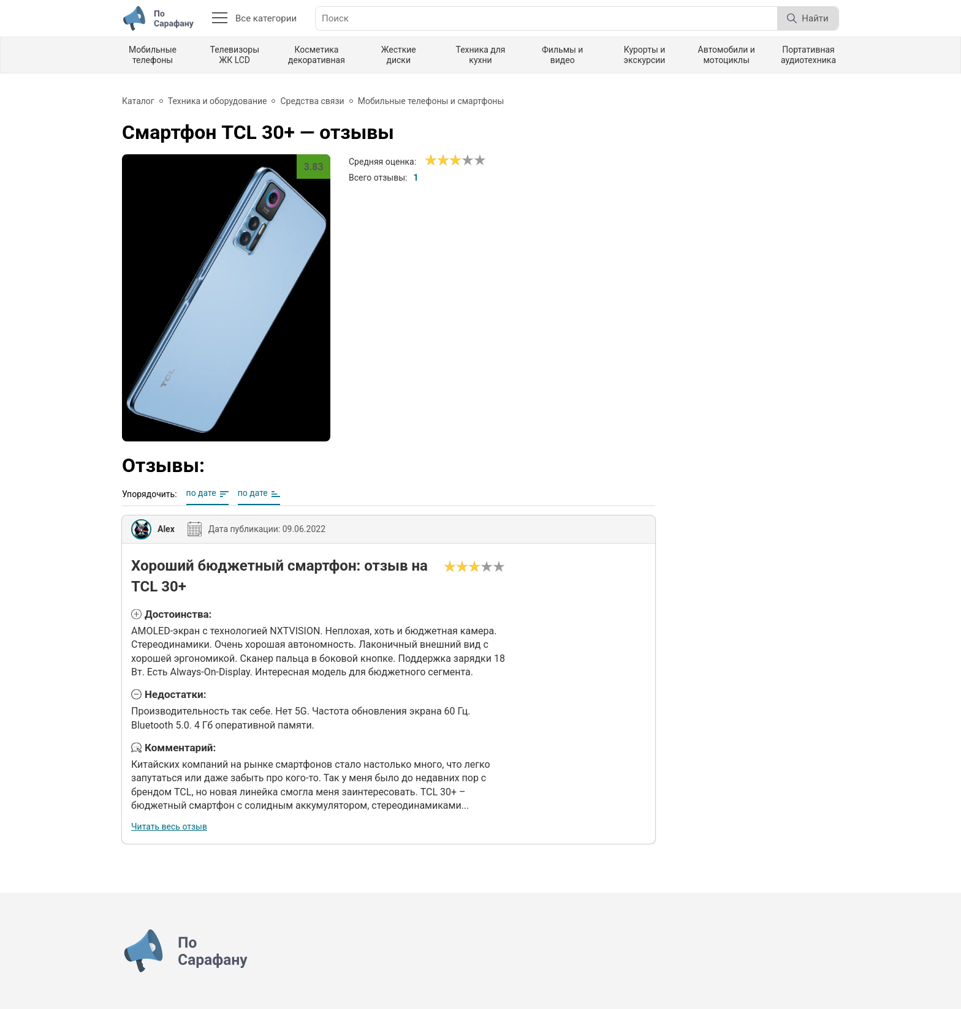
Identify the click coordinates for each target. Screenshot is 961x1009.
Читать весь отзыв (169, 826)
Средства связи (312, 101)
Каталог (138, 101)
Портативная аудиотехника (808, 55)
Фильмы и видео (562, 55)
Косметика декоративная (316, 55)
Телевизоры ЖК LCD (234, 55)
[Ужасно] (431, 160)
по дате (201, 493)
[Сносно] (437, 160)
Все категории (254, 18)
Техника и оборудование (217, 101)
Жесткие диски (398, 55)
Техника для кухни (480, 55)
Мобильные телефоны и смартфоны (431, 101)
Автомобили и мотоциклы (726, 55)
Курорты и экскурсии (645, 55)
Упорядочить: (149, 494)
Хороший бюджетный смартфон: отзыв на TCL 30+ (279, 576)
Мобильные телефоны (153, 55)
